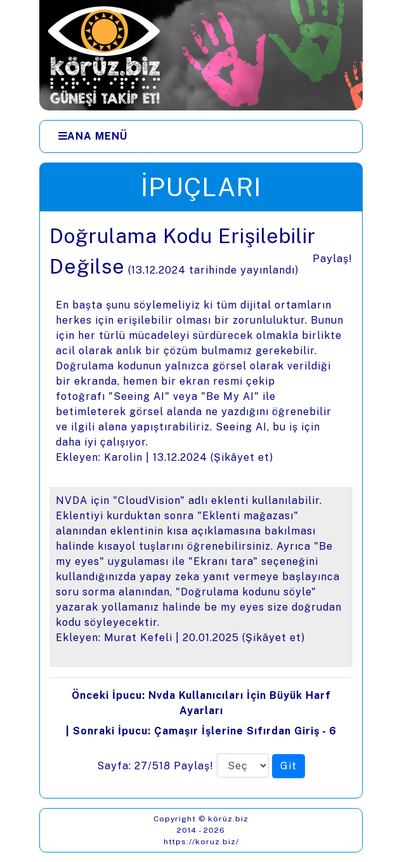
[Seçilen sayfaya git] (288, 766)
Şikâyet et (241, 457)
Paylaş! (333, 259)
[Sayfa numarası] (243, 765)
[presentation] (201, 504)
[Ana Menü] (93, 136)
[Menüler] (201, 136)
